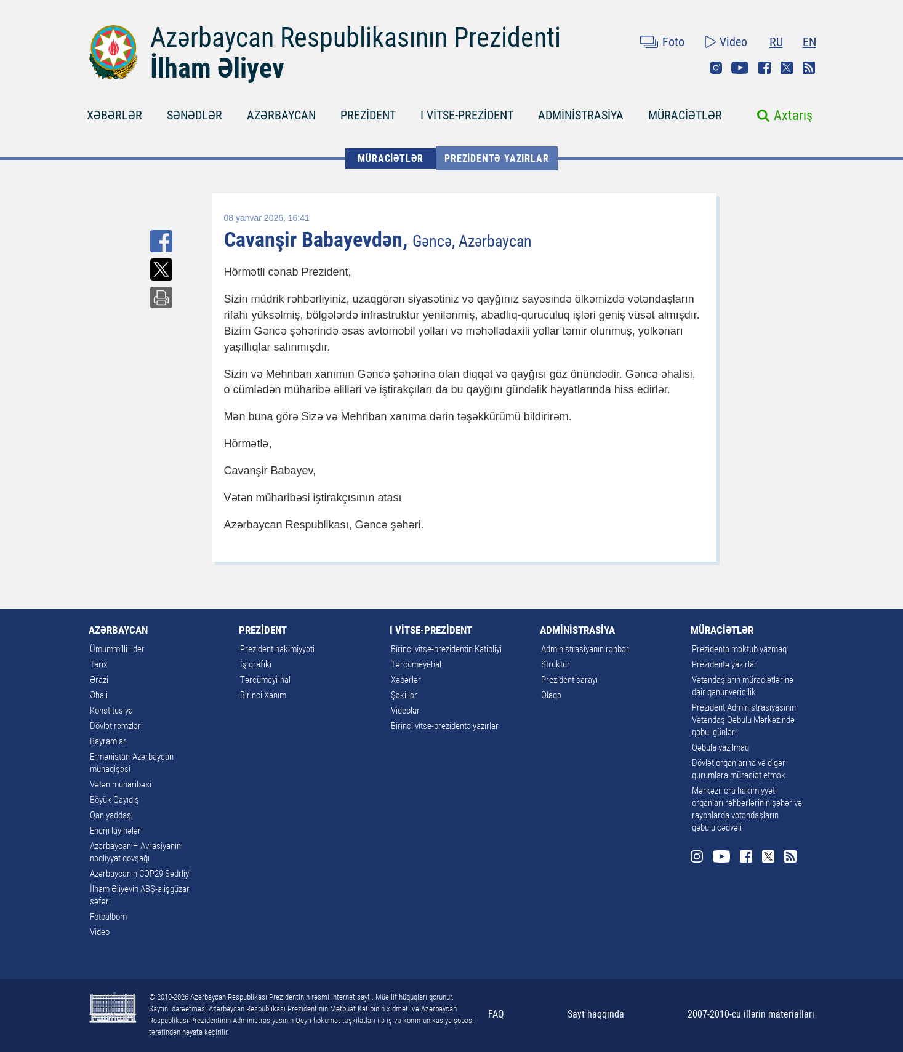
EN (809, 41)
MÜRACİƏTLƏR (685, 115)
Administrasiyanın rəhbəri (586, 649)
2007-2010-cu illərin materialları (751, 1014)
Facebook (764, 68)
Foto (673, 41)
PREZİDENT (368, 115)
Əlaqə (551, 695)
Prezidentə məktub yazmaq (739, 649)
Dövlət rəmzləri (116, 725)
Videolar (405, 710)
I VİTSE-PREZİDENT (466, 115)
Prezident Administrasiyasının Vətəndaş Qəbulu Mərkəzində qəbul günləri (744, 720)
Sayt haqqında (596, 1014)
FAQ (496, 1014)
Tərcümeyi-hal (265, 679)
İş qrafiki (255, 664)
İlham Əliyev (217, 68)
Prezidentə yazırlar (496, 158)
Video (733, 41)
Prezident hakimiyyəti (277, 649)
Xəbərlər (406, 679)
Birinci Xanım (263, 695)
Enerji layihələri (116, 830)
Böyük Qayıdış (114, 799)
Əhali (99, 695)
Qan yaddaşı (111, 815)
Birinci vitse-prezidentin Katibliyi (446, 649)
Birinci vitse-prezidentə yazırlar (445, 725)
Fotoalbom (108, 916)
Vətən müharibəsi (120, 784)
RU (776, 41)
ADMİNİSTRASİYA (581, 115)
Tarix (98, 664)
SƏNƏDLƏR (194, 115)
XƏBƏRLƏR (114, 115)
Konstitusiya (111, 710)
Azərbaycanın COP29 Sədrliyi (140, 873)
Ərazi (99, 679)
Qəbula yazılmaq (720, 747)
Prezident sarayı (569, 679)
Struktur (555, 664)
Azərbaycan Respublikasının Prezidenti (355, 38)
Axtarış (793, 115)
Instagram (716, 68)
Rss (809, 68)
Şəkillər (404, 695)
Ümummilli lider (117, 649)
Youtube (739, 68)
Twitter (787, 68)
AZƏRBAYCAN (281, 115)
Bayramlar (108, 741)
